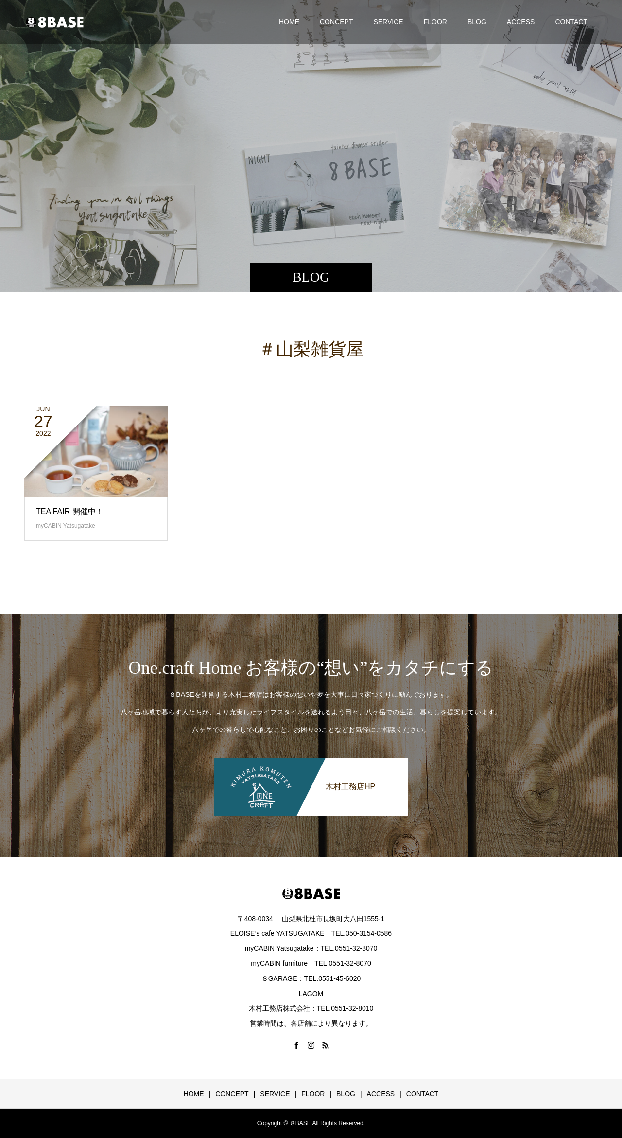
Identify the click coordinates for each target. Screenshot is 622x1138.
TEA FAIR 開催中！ (70, 511)
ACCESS (521, 22)
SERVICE (388, 22)
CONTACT (571, 22)
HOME (289, 22)
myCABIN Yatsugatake (65, 525)
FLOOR (435, 22)
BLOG (476, 22)
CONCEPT (336, 22)
